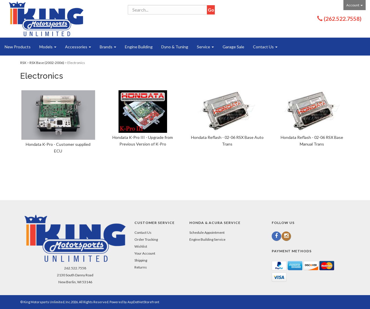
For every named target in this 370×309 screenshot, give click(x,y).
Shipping (140, 260)
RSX (23, 62)
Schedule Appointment (207, 232)
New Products (18, 46)
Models (47, 46)
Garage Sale (233, 46)
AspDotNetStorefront (143, 302)
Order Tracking (146, 239)
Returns (140, 267)
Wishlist (140, 246)
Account (354, 5)
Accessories (78, 46)
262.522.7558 (75, 268)
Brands (108, 46)
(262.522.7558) (342, 18)
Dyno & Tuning (174, 46)
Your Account (144, 253)
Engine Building (139, 46)
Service (205, 46)
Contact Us (265, 46)
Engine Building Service (207, 239)
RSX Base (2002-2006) (46, 62)
